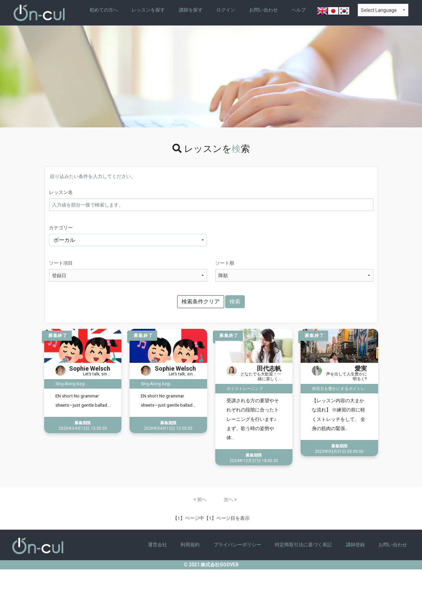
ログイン (225, 10)
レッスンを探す (148, 10)
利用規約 (190, 544)
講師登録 (355, 544)
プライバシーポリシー (237, 544)
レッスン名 (61, 192)
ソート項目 (61, 263)
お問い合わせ (263, 10)
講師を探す (191, 10)
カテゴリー (61, 227)
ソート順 (224, 263)
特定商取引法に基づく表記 (303, 544)
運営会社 (157, 544)
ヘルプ (298, 10)
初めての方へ (103, 10)
